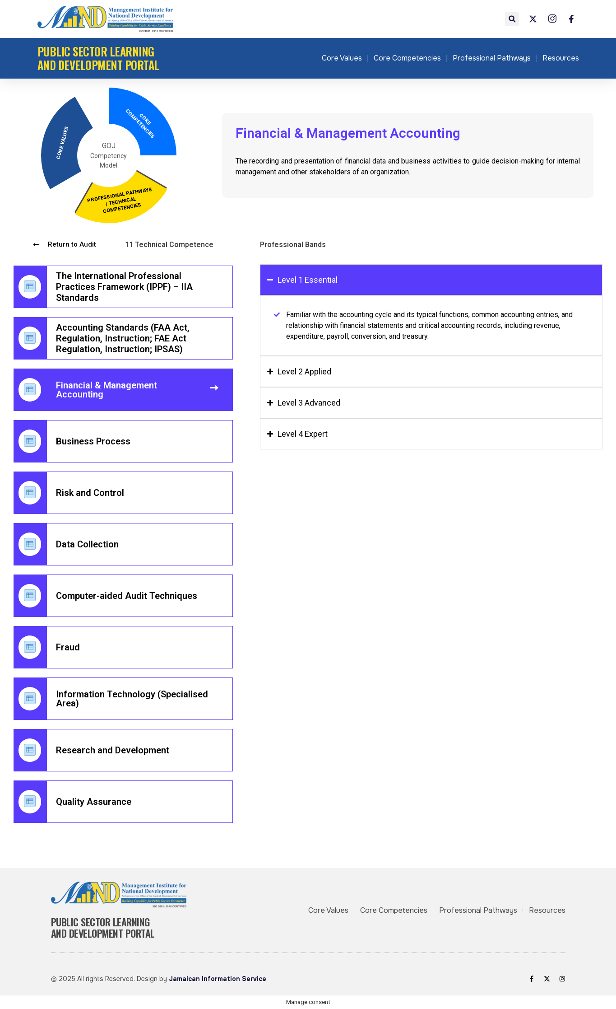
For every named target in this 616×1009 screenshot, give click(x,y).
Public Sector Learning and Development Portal (98, 58)
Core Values (342, 58)
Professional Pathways (492, 58)
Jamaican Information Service (217, 979)
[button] (512, 19)
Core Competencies (407, 58)
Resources (560, 58)
